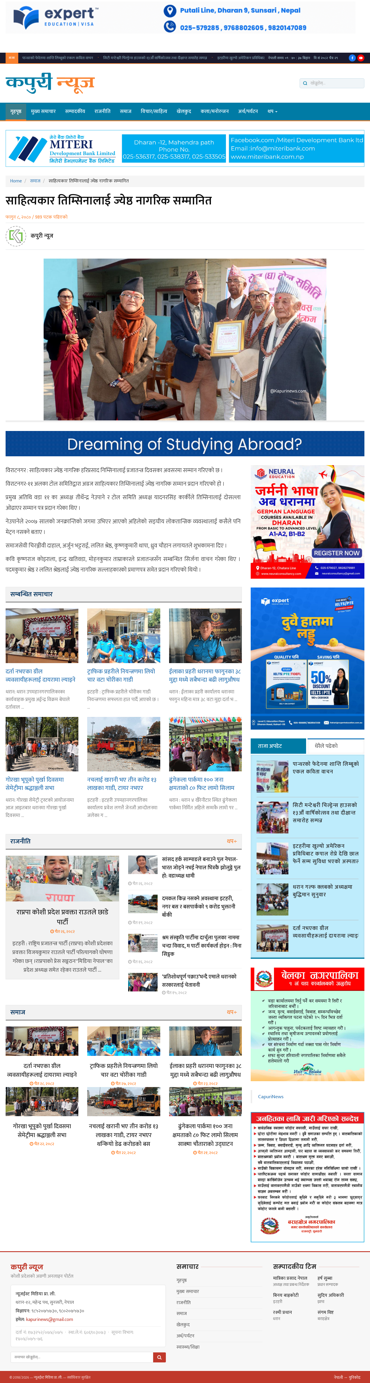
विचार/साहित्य (154, 111)
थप (272, 111)
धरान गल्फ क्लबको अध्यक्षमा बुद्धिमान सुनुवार (323, 890)
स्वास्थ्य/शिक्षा (187, 1346)
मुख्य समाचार (43, 111)
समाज (125, 111)
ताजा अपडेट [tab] (270, 746)
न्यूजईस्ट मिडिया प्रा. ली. (48, 1376)
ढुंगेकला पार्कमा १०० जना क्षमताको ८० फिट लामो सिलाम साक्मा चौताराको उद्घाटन (201, 784)
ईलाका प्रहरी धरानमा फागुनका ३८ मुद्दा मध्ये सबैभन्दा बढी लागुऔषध (205, 676)
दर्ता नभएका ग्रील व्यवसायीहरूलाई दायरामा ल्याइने (40, 676)
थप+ (232, 841)
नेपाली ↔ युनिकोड (347, 1376)
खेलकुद (184, 111)
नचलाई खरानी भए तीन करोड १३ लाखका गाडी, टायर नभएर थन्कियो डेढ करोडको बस (121, 784)
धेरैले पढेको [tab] (326, 746)
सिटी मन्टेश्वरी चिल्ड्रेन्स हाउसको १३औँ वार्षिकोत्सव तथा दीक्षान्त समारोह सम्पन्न (94, 58)
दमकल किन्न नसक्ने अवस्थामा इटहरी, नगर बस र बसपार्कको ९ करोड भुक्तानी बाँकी (198, 907)
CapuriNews (271, 1095)
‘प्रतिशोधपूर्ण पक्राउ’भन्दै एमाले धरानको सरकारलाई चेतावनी (199, 981)
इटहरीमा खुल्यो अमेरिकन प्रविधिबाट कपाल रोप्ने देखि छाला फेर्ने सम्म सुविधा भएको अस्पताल (217, 58)
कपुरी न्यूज (42, 236)
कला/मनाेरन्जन (215, 111)
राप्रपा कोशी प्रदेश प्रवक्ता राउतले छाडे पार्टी (62, 917)
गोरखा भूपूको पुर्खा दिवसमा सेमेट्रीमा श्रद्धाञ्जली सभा (35, 784)
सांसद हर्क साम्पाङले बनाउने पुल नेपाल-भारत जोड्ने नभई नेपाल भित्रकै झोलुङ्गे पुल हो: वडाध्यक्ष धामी (201, 868)
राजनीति (102, 111)
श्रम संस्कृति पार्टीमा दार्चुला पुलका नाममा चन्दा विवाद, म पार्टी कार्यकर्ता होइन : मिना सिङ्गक (202, 946)
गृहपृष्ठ (16, 111)
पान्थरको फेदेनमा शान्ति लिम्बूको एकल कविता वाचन (326, 767)
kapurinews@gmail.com (49, 1318)
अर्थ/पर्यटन (248, 111)
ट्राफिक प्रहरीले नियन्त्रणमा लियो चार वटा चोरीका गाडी (121, 676)
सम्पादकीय (75, 111)
